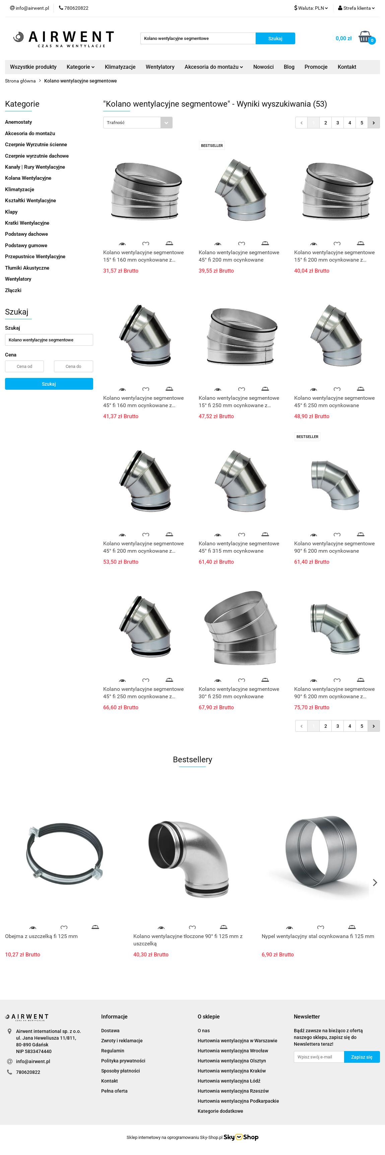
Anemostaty (18, 122)
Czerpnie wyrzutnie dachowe (37, 156)
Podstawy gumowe (26, 245)
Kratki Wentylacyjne (27, 223)
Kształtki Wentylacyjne (30, 201)
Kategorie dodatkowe (220, 1111)
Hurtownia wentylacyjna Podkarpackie (238, 1101)
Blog (289, 67)
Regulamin (112, 1050)
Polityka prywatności (123, 1060)
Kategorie (81, 67)
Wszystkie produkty (33, 67)
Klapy (11, 212)
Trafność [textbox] (116, 122)
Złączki (13, 290)
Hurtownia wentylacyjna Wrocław (233, 1050)
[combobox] (138, 122)
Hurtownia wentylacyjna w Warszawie (237, 1040)
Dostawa (110, 1030)
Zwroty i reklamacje (122, 1040)
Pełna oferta (114, 1091)
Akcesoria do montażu (214, 67)
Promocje (316, 67)
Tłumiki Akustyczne (27, 268)
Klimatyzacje (120, 67)
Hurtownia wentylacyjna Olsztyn (232, 1060)
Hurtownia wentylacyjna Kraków (232, 1071)
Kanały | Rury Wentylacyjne (35, 167)
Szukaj (49, 384)
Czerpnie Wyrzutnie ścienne (36, 145)
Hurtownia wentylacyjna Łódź (229, 1081)
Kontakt (347, 67)
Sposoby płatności (120, 1071)
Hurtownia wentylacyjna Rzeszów (233, 1091)
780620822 (28, 1072)
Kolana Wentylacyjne (28, 178)
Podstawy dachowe (26, 234)
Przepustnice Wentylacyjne (35, 257)
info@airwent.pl (33, 1061)
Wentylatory (160, 67)
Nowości (263, 67)
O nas (204, 1030)
